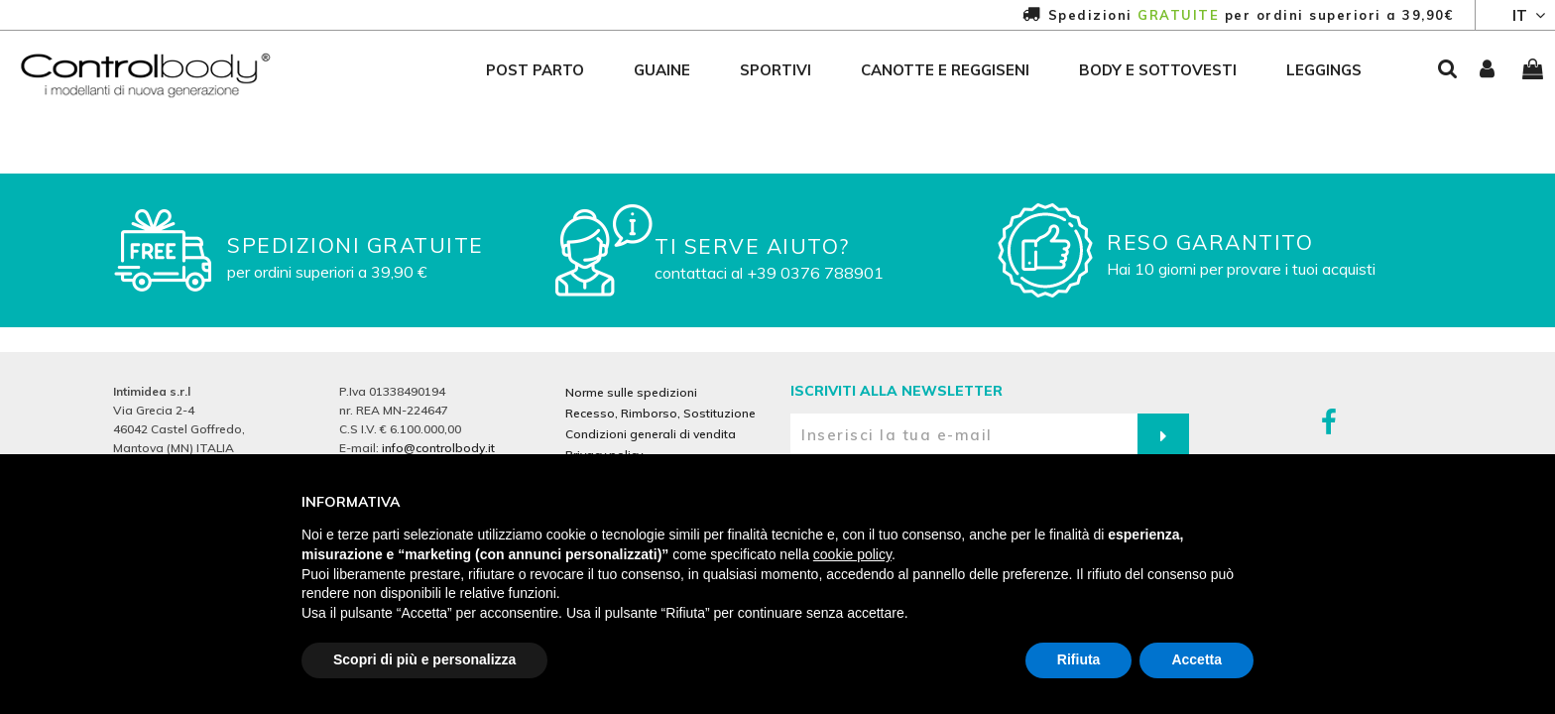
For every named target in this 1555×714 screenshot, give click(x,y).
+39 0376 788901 (815, 273)
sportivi (775, 69)
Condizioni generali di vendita (650, 433)
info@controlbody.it (438, 447)
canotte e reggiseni (945, 69)
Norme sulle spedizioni (631, 392)
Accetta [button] (1196, 659)
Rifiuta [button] (1079, 659)
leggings (1324, 69)
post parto (535, 69)
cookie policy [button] (852, 554)
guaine (662, 69)
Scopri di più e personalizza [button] (424, 659)
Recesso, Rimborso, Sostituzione (660, 413)
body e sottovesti (1158, 69)
